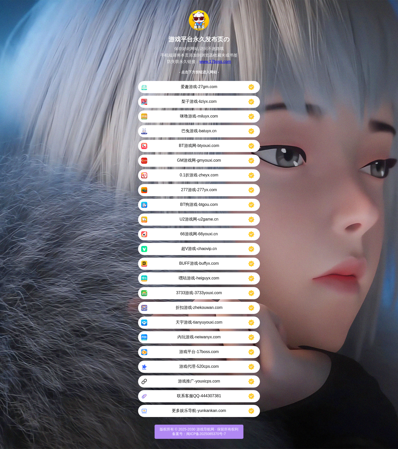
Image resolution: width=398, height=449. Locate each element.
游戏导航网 (205, 429)
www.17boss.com (215, 61)
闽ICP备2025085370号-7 (206, 434)
